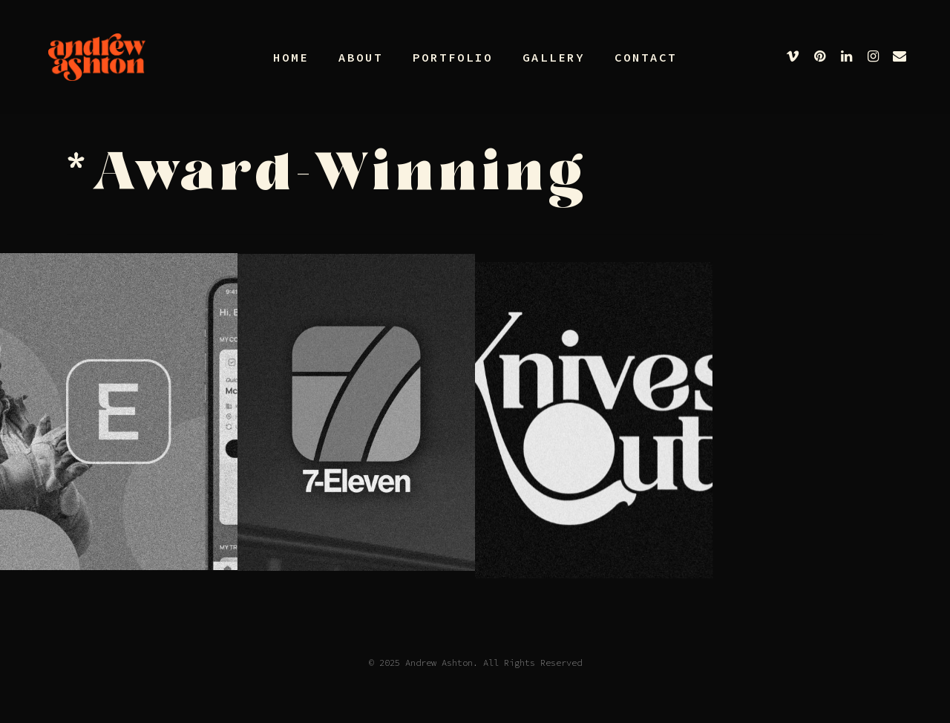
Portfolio (453, 57)
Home (291, 57)
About (360, 57)
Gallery (553, 57)
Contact (646, 57)
